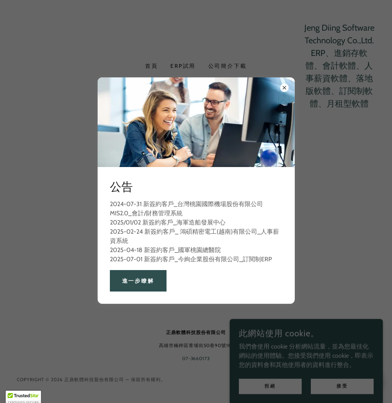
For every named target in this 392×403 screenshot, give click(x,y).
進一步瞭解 (138, 280)
